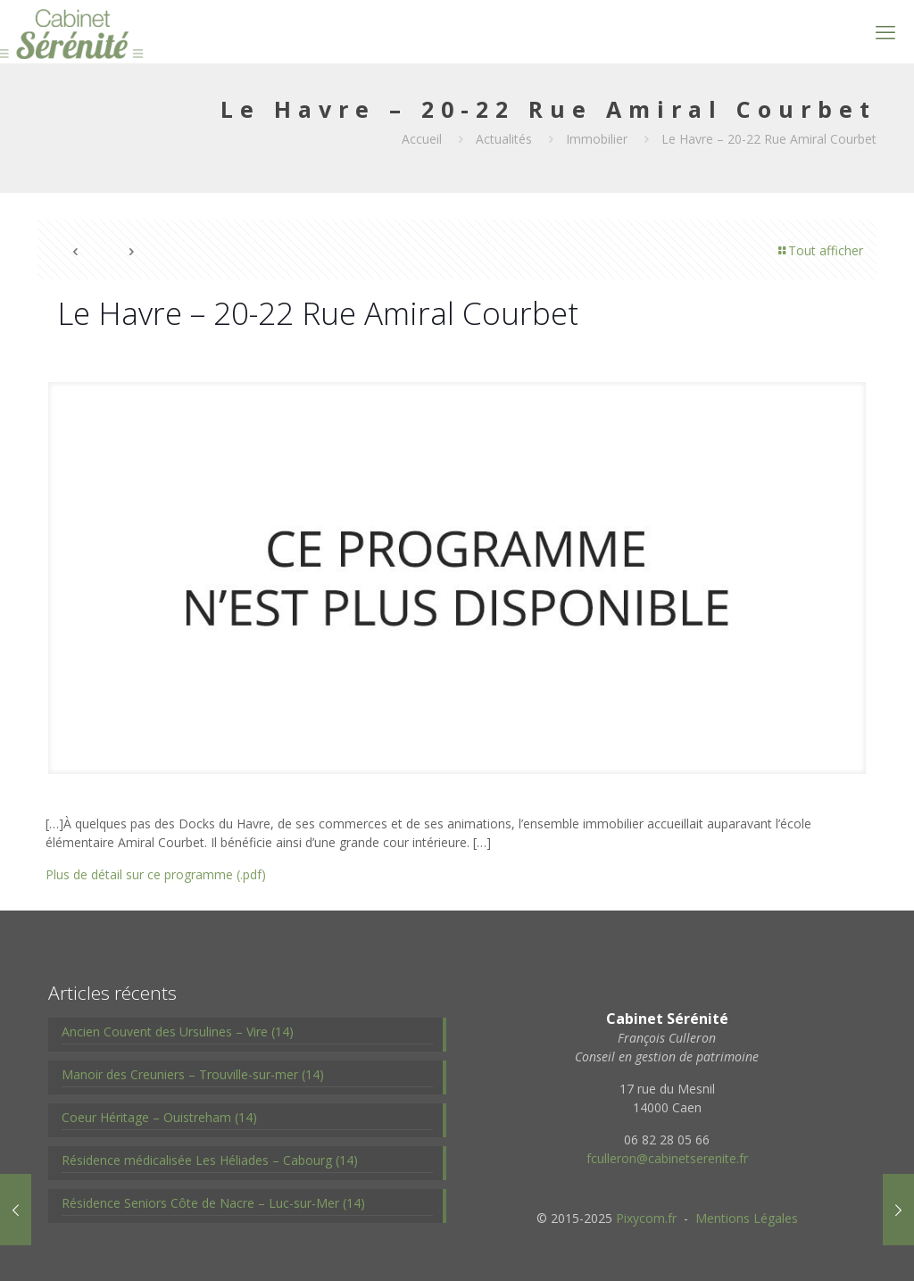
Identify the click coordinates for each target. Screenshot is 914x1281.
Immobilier (596, 138)
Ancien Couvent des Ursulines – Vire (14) (178, 1031)
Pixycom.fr (646, 1218)
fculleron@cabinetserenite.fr (667, 1158)
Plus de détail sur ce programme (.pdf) (156, 874)
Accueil (422, 138)
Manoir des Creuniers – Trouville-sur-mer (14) (193, 1074)
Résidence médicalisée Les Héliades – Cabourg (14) (210, 1160)
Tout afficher (819, 250)
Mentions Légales (746, 1218)
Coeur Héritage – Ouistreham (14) (159, 1117)
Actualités (504, 138)
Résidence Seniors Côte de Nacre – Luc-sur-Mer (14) (213, 1202)
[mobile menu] (885, 31)
